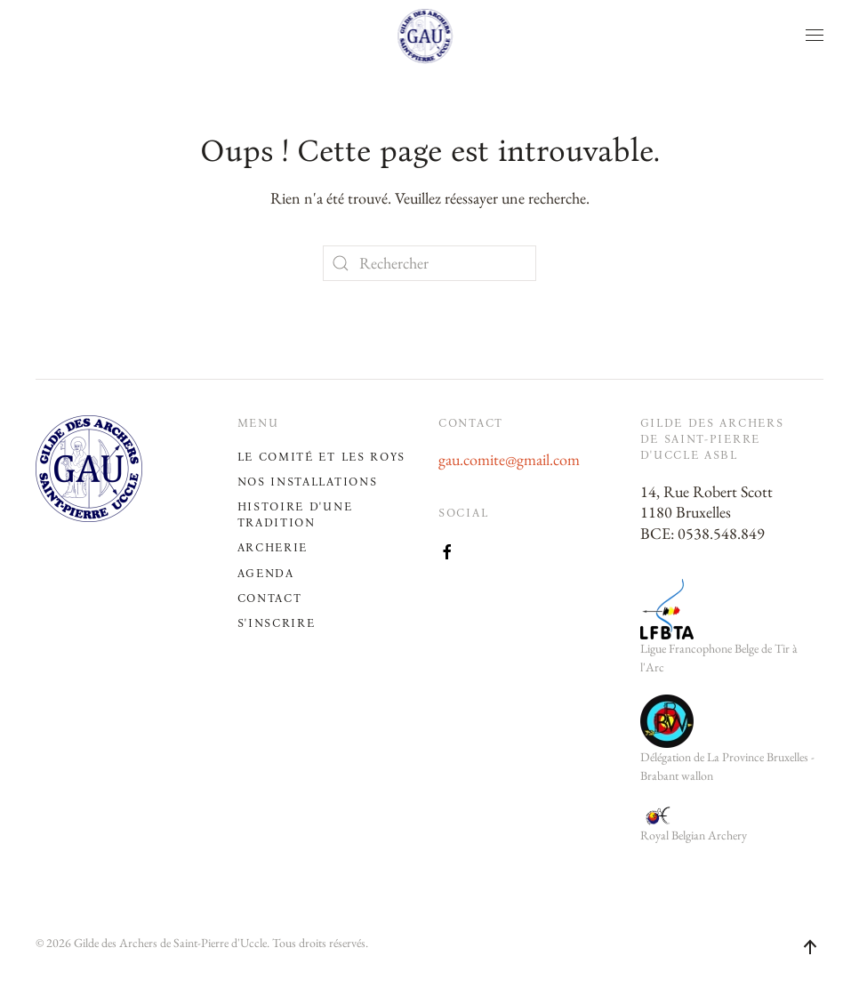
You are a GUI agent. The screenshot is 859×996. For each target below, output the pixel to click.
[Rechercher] (429, 263)
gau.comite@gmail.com (509, 459)
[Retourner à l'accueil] (430, 35)
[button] (814, 35)
